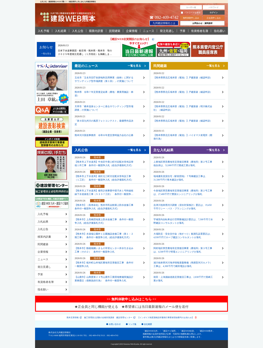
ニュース (148, 30)
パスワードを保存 (190, 12)
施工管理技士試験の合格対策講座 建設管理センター (108, 317)
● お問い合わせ (113, 324)
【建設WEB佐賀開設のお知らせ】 (130, 39)
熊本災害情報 (73, 317)
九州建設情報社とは (164, 23)
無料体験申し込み (191, 18)
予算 (182, 30)
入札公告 (77, 30)
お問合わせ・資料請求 (202, 23)
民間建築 (114, 30)
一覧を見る (46, 53)
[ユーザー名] (191, 7)
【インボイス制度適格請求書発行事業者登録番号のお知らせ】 (166, 317)
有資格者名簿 (199, 30)
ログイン (214, 12)
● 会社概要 (146, 324)
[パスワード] (214, 7)
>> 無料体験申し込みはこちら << (131, 299)
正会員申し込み (214, 18)
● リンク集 (131, 324)
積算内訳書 (96, 30)
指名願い (219, 30)
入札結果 (60, 30)
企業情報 (131, 30)
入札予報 (43, 30)
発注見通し (167, 30)
